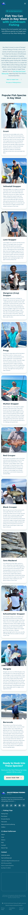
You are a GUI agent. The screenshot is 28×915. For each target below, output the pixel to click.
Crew (2, 837)
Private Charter (5, 819)
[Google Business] (19, 805)
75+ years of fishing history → (14, 82)
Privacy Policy (3, 908)
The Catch (4, 821)
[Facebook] (2, 805)
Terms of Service (21, 908)
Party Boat (4, 816)
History (3, 840)
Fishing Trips (4, 813)
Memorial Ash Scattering (8, 824)
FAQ (2, 842)
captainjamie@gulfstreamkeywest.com (10, 860)
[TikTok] (11, 805)
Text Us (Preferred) (6, 858)
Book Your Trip (14, 778)
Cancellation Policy (12, 908)
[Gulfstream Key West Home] (3, 3)
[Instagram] (7, 805)
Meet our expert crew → (13, 79)
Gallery (3, 827)
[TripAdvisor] (15, 805)
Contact (3, 845)
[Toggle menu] (25, 3)
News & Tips (4, 848)
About (3, 834)
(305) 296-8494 (5, 855)
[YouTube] (23, 805)
